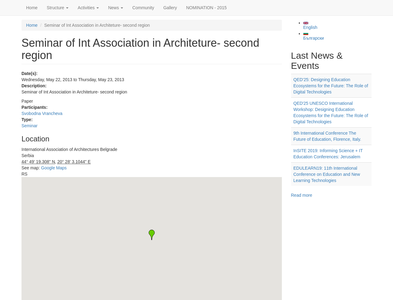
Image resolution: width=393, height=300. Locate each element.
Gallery (170, 7)
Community (143, 7)
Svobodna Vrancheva (41, 113)
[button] (152, 235)
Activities (88, 7)
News (115, 7)
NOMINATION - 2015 (206, 7)
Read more (301, 195)
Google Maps (54, 167)
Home (31, 7)
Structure (57, 7)
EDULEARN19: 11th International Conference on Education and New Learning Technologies (327, 174)
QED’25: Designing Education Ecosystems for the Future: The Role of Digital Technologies (331, 85)
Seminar (29, 125)
